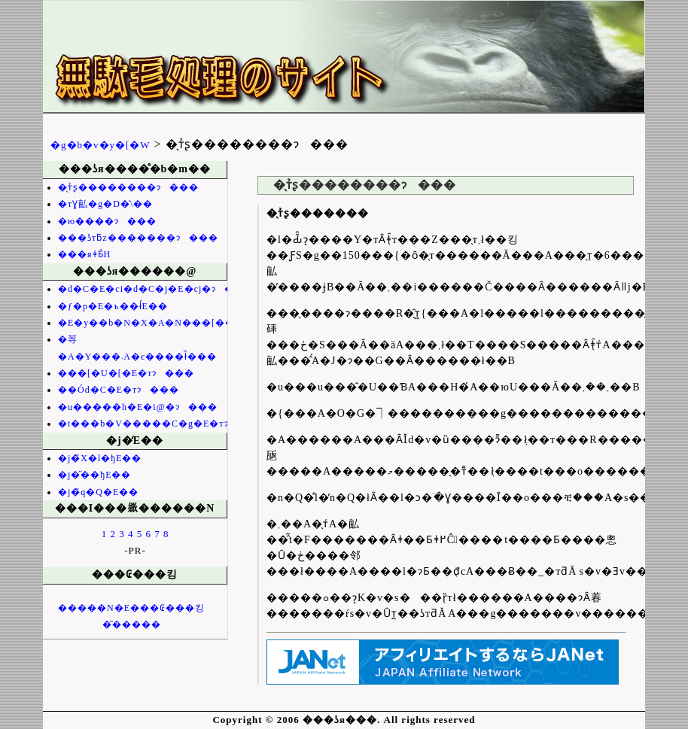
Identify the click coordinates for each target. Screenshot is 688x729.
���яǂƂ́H (84, 254)
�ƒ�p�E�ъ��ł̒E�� (113, 306)
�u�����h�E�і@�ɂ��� (138, 407)
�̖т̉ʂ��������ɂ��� (128, 187)
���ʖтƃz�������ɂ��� (138, 237)
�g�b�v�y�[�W (100, 144)
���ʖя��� (276, 61)
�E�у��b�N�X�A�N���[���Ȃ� (159, 322)
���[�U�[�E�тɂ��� (126, 373)
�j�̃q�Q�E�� (98, 492)
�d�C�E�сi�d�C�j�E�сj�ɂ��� (156, 289)
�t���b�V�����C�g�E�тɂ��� (162, 423)
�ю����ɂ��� (107, 221)
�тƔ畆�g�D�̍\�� (105, 204)
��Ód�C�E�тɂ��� (118, 389)
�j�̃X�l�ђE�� (100, 458)
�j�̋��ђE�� (94, 474)
